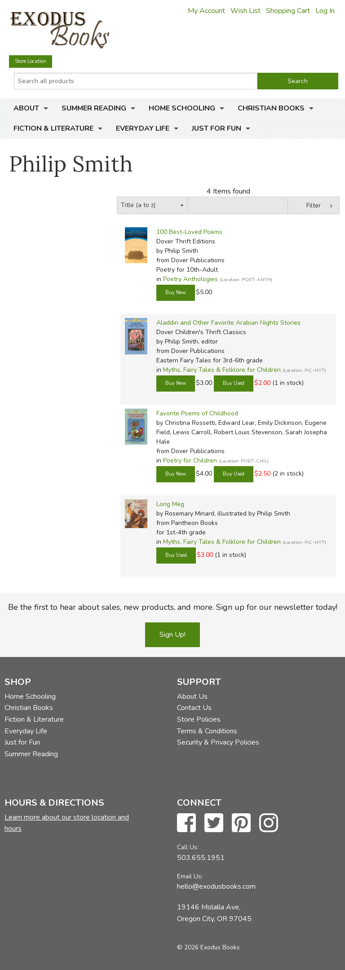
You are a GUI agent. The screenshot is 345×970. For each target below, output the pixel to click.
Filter (313, 205)
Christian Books (271, 108)
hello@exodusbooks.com (216, 886)
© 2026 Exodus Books (208, 947)
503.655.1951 (201, 858)
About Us (192, 696)
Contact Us (194, 708)
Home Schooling (182, 108)
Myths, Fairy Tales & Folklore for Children (222, 370)
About (26, 108)
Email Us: (190, 876)
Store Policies (199, 719)
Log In (325, 11)
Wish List (245, 11)
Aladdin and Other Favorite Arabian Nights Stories (228, 322)
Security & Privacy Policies (218, 742)
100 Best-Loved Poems (189, 232)
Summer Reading (94, 108)
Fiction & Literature (53, 128)
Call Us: (188, 847)
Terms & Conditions (207, 731)
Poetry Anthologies (190, 279)
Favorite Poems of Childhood (197, 413)
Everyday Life (142, 128)
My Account (206, 11)
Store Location (30, 61)
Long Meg (170, 504)
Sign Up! (172, 634)
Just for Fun (216, 128)
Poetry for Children (190, 460)
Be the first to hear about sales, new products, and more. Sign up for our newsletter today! (172, 607)
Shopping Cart (288, 11)
